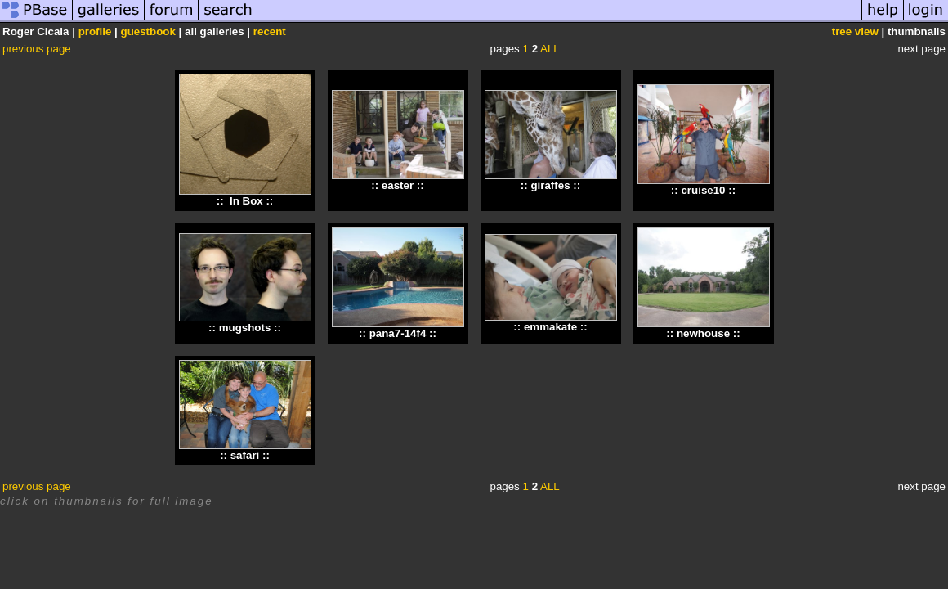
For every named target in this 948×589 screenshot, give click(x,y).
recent (269, 31)
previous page (36, 49)
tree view (855, 31)
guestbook (148, 31)
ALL (550, 49)
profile (95, 31)
